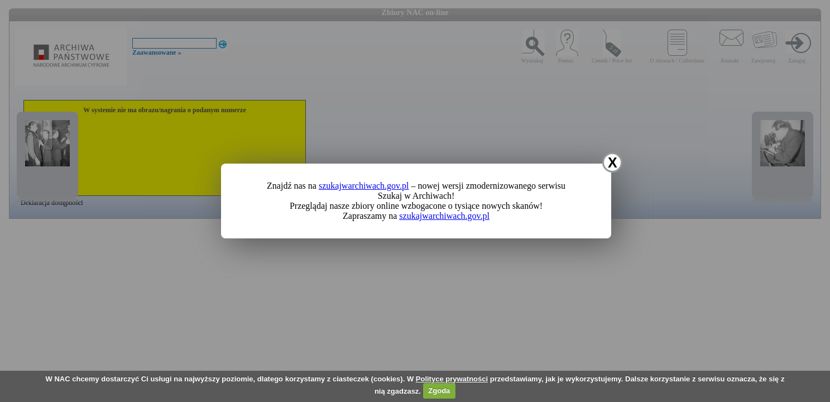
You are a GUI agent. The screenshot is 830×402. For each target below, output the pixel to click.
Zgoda (439, 390)
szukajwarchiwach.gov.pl (364, 185)
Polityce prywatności (452, 379)
